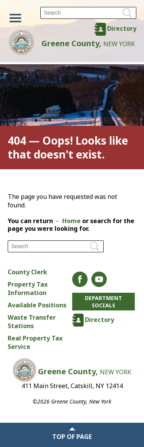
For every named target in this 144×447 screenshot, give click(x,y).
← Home (68, 221)
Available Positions (37, 305)
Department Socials (103, 301)
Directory (121, 28)
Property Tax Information (28, 288)
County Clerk (27, 272)
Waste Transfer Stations (32, 321)
